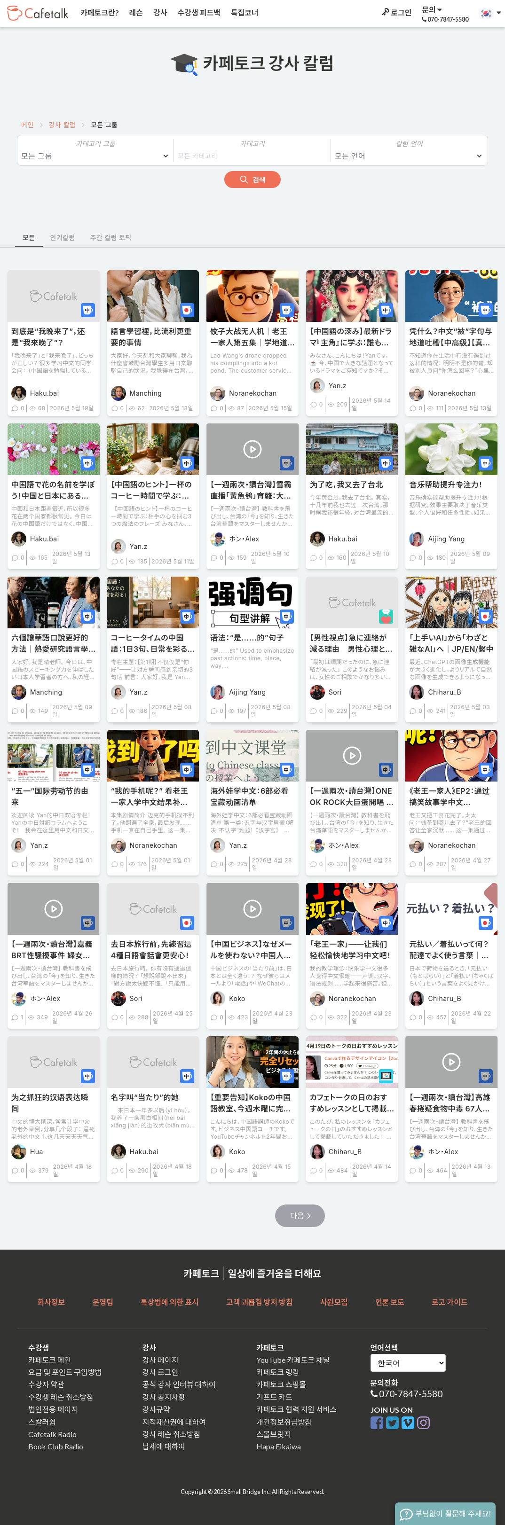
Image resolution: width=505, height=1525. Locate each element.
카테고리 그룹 (95, 144)
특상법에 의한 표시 (170, 1302)
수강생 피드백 (198, 12)
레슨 (135, 12)
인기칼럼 (62, 238)
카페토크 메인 (49, 1359)
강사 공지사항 (163, 1396)
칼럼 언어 (409, 144)
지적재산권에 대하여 (174, 1421)
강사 (159, 12)
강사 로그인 (160, 1372)
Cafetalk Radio (52, 1434)
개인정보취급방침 (284, 1421)
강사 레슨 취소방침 (171, 1434)
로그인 (395, 12)
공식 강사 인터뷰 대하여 (179, 1384)
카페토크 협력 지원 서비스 (296, 1409)
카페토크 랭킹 (277, 1372)
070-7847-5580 (410, 1393)
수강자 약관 (46, 1384)
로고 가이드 (450, 1302)
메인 (27, 125)
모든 (29, 238)
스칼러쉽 (42, 1421)
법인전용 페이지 (53, 1409)
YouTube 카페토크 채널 (293, 1359)
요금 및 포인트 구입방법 (65, 1372)
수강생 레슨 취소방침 (60, 1396)
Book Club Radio (55, 1446)
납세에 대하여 (163, 1446)
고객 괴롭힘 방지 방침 (259, 1302)
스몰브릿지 (273, 1434)
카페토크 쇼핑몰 (281, 1384)
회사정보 (51, 1302)
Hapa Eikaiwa (278, 1446)
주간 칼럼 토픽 (111, 238)
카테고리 (252, 144)
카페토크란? (99, 12)
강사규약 (156, 1409)
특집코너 (244, 12)
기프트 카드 (274, 1396)
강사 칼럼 (62, 125)
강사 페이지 (160, 1359)
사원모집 (334, 1302)
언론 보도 (389, 1302)
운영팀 (102, 1302)
